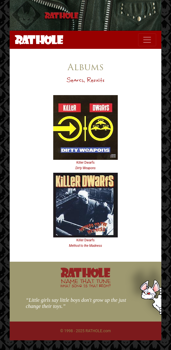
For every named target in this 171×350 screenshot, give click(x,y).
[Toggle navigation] (147, 39)
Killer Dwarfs (85, 162)
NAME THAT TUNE (85, 283)
